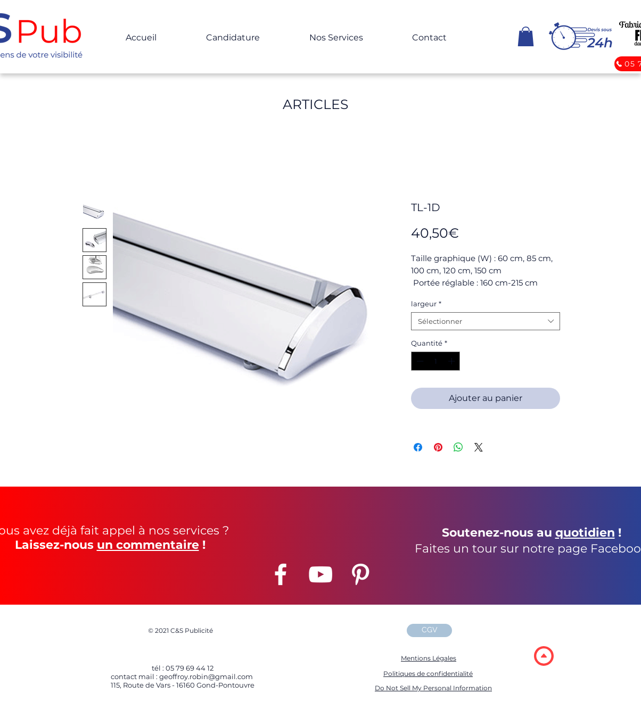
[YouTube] (320, 574)
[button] (525, 36)
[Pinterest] (360, 574)
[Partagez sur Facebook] (418, 447)
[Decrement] (419, 361)
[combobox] (485, 321)
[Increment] (452, 361)
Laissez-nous (54, 545)
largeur (426, 303)
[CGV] (429, 630)
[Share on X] (478, 447)
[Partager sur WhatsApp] (458, 447)
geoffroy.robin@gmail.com (205, 676)
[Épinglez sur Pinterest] (438, 447)
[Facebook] (280, 574)
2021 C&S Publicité (180, 630)
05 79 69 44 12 (189, 668)
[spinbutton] (435, 361)
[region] (544, 655)
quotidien (585, 532)
